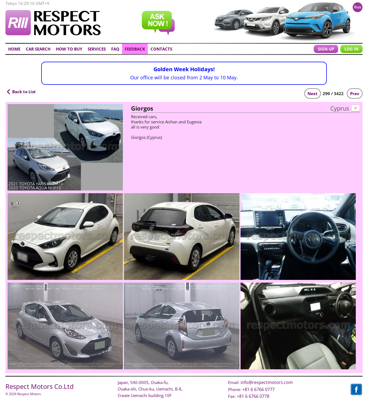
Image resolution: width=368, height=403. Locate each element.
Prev (354, 93)
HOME (14, 49)
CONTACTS (161, 49)
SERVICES (97, 49)
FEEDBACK (135, 49)
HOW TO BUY (69, 49)
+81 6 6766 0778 (253, 396)
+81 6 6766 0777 (258, 389)
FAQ (115, 49)
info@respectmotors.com (267, 382)
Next (313, 93)
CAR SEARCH (38, 49)
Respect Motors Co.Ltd (39, 386)
